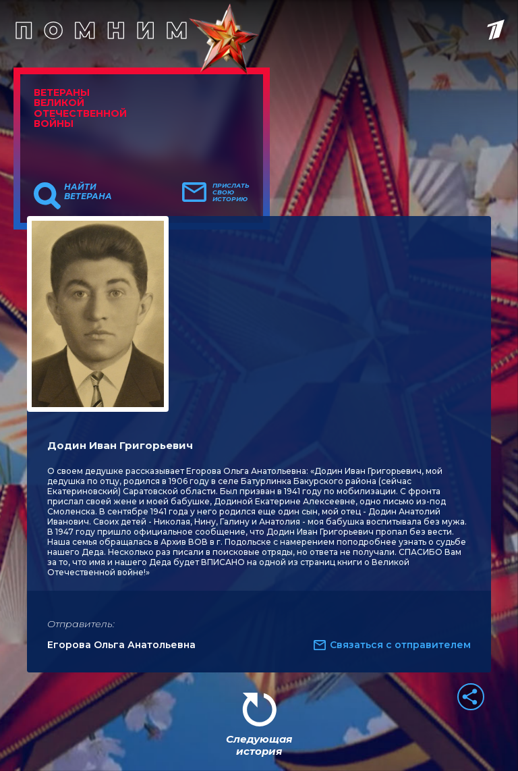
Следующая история (259, 745)
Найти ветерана (88, 191)
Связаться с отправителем (400, 645)
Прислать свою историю (231, 192)
